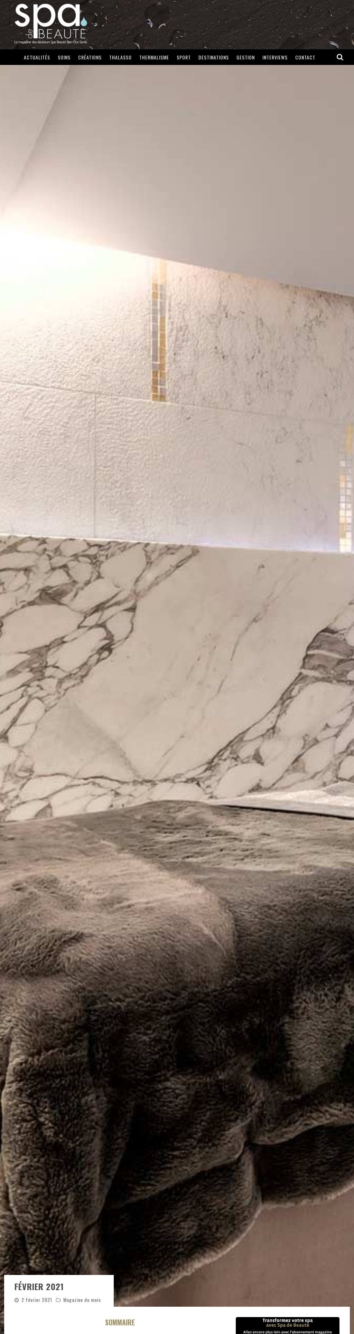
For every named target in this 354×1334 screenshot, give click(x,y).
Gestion (245, 57)
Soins (64, 57)
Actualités (37, 57)
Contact (305, 57)
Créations (90, 57)
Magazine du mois (82, 1299)
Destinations (213, 57)
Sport (184, 57)
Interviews (275, 57)
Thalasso (120, 57)
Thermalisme (154, 57)
